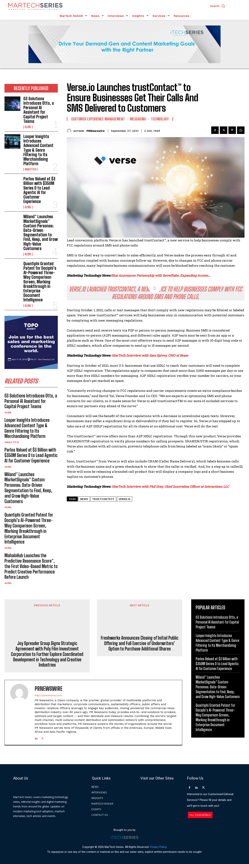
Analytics (30, 169)
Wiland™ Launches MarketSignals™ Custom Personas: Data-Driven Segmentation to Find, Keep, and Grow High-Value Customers (40, 232)
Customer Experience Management (98, 119)
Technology (160, 119)
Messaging (138, 119)
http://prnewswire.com (48, 695)
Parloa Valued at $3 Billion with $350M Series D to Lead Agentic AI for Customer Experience (39, 190)
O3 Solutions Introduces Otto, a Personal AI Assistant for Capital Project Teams (38, 110)
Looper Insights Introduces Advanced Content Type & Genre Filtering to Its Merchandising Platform (38, 150)
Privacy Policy (158, 847)
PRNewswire (95, 131)
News (84, 499)
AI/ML (28, 126)
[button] (218, 6)
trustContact (103, 499)
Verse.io (125, 499)
